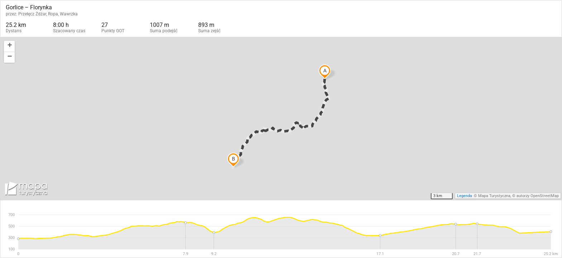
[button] (9, 46)
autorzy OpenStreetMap (537, 196)
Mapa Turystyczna (494, 196)
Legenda (464, 196)
